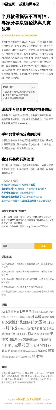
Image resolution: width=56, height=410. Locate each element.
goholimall (40, 373)
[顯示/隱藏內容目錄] (31, 87)
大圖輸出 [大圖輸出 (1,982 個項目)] (42, 322)
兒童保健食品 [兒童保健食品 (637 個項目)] (40, 312)
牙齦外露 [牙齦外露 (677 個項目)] (36, 340)
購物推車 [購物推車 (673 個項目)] (33, 351)
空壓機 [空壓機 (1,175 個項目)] (35, 345)
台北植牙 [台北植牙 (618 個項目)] (27, 317)
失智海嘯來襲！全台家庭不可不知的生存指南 (22, 287)
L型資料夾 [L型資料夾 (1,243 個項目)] (13, 311)
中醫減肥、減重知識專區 (20, 4)
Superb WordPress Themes (38, 403)
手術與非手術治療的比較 (16, 95)
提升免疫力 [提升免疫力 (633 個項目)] (22, 329)
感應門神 (16, 382)
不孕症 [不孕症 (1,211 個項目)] (30, 311)
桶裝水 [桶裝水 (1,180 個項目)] (32, 334)
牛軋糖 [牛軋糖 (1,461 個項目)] (6, 345)
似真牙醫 (5, 373)
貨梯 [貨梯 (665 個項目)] (28, 351)
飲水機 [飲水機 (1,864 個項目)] (37, 356)
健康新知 (21, 379)
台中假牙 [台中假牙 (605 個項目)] (10, 317)
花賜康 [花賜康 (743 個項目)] (14, 351)
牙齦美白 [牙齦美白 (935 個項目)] (46, 339)
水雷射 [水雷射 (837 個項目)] (45, 334)
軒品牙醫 (29, 373)
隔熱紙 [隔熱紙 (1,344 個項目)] (42, 351)
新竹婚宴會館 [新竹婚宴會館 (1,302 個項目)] (36, 328)
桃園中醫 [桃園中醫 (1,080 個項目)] (9, 333)
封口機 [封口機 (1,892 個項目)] (11, 328)
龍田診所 (25, 376)
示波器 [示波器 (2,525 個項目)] (23, 345)
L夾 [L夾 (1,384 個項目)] (22, 311)
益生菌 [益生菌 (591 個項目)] (14, 346)
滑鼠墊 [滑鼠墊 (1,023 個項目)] (13, 339)
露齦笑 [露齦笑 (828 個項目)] (14, 357)
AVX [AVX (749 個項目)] (3, 312)
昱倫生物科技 (13, 376)
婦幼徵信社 (35, 376)
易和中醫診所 (17, 373)
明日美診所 (10, 379)
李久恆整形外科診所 (36, 379)
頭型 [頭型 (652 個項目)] (29, 357)
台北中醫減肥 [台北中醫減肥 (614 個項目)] (19, 317)
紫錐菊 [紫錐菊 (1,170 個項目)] (5, 351)
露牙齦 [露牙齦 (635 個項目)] (8, 357)
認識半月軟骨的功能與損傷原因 (20, 91)
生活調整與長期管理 (14, 98)
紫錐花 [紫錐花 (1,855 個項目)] (45, 345)
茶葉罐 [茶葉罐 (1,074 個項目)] (22, 351)
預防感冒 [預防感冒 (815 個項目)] (22, 357)
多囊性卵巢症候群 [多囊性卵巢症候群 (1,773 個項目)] (19, 322)
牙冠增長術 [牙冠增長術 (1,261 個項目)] (25, 339)
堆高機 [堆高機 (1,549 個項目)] (36, 317)
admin (7, 35)
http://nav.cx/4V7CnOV (37, 226)
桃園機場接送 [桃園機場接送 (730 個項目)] (21, 334)
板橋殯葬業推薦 (28, 382)
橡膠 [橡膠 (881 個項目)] (39, 334)
